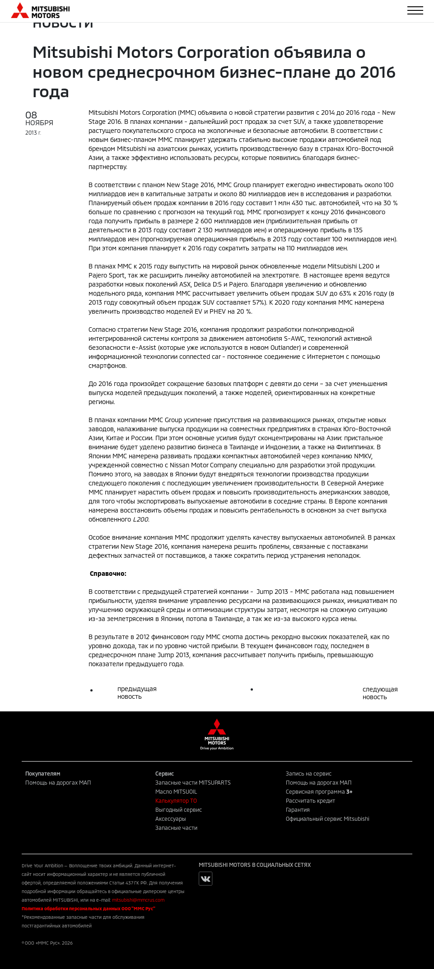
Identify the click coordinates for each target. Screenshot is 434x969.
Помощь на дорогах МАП (58, 782)
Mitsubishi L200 (350, 266)
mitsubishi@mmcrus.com (138, 900)
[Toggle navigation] (415, 10)
